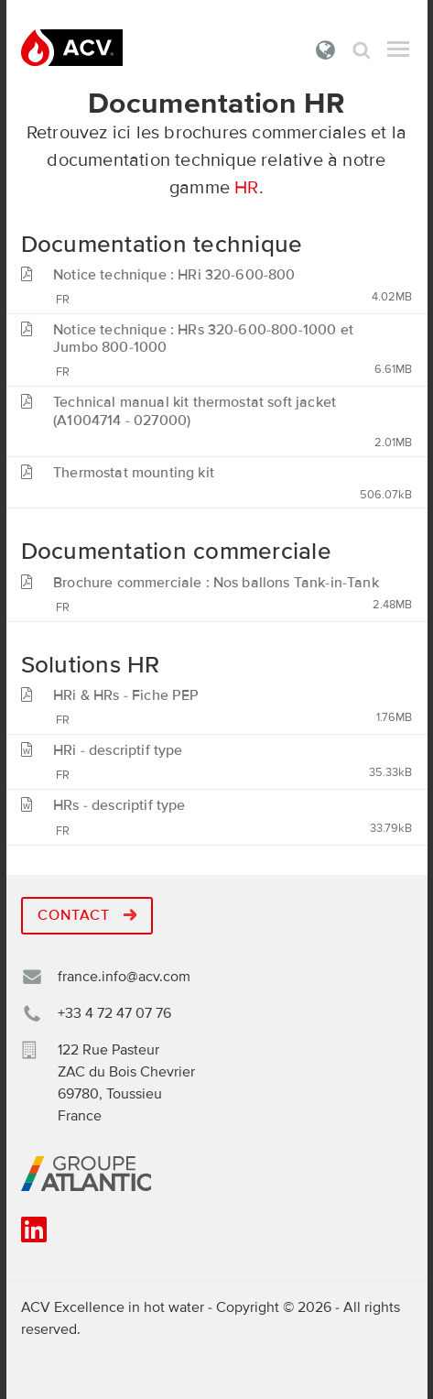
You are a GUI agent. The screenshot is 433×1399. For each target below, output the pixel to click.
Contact (87, 915)
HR (246, 188)
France (326, 49)
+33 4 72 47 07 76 (114, 1013)
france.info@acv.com (124, 976)
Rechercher (362, 49)
